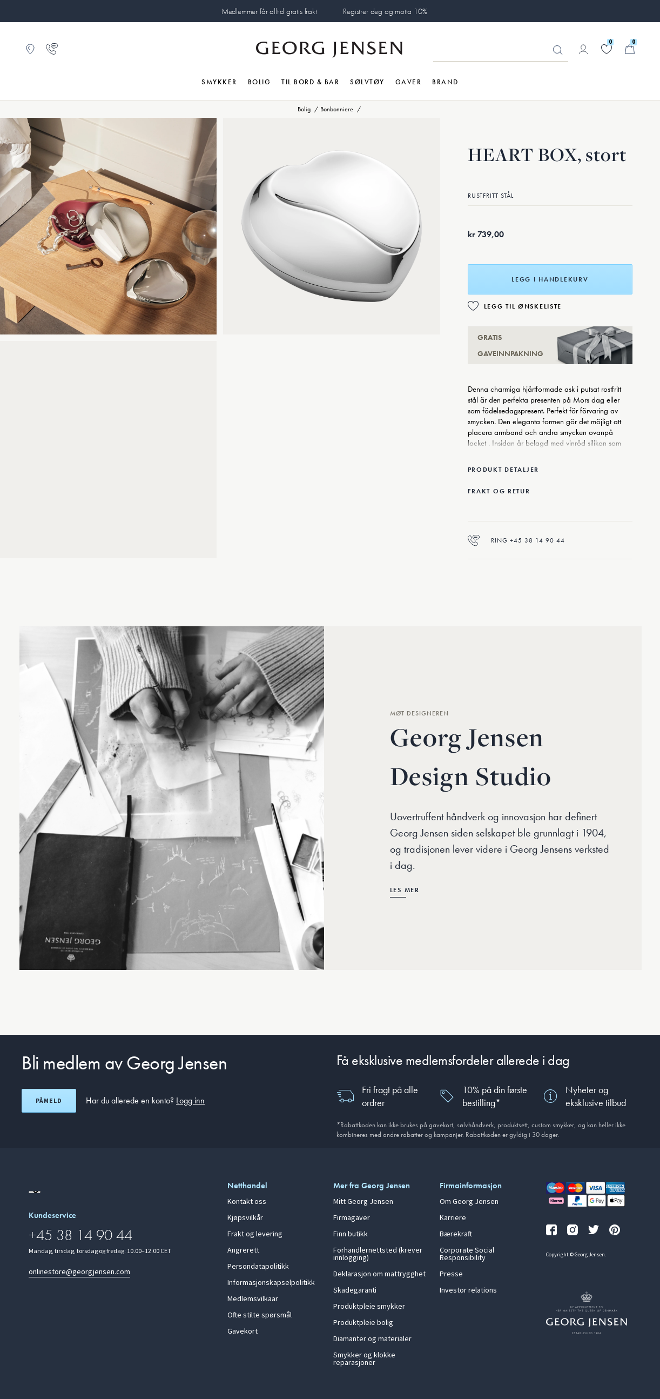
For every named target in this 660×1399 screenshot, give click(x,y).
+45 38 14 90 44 (80, 1235)
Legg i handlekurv (549, 279)
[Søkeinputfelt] (500, 50)
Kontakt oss (246, 1202)
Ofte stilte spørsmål (259, 1315)
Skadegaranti (354, 1290)
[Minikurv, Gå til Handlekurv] (630, 49)
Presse (451, 1274)
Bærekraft (456, 1234)
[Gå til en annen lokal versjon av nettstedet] (35, 1192)
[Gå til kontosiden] (583, 49)
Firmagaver (351, 1218)
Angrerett (243, 1250)
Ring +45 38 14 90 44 (516, 540)
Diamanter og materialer (372, 1339)
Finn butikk (350, 1234)
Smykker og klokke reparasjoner (364, 1359)
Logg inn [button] (190, 1100)
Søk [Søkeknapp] (558, 50)
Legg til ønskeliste (523, 306)
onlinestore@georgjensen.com (79, 1272)
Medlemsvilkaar (252, 1299)
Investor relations (468, 1290)
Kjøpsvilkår (245, 1218)
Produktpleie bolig (363, 1323)
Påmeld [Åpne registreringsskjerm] (49, 1100)
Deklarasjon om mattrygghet (379, 1274)
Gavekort (242, 1331)
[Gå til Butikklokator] (30, 49)
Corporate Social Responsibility (467, 1254)
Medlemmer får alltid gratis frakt (269, 11)
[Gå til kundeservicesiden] (51, 49)
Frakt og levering (254, 1234)
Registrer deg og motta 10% (385, 11)
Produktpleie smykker (369, 1306)
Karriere (453, 1218)
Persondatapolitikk (258, 1266)
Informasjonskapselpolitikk (271, 1283)
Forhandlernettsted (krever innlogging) (377, 1254)
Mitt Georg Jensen (363, 1202)
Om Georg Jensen (469, 1202)
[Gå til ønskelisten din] (606, 49)
